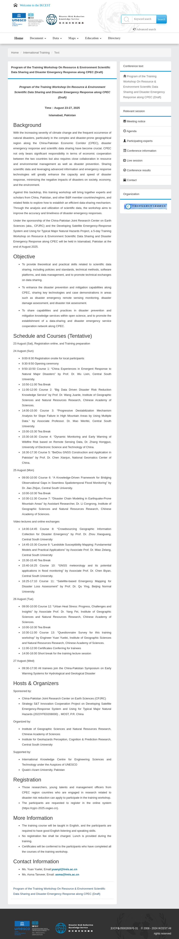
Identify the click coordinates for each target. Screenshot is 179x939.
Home (18, 38)
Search (161, 19)
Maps (73, 38)
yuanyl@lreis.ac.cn (64, 869)
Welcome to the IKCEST (35, 5)
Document (38, 38)
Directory (114, 38)
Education (93, 38)
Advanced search (146, 29)
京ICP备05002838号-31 (124, 928)
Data (57, 38)
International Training (36, 52)
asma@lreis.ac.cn (67, 874)
